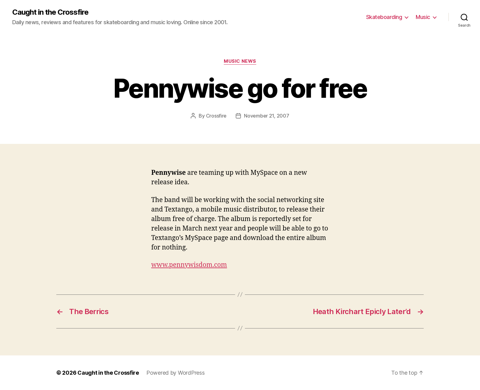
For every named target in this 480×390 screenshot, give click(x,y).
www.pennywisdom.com (189, 265)
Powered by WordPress (175, 372)
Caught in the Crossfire (50, 12)
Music (423, 17)
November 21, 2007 (266, 116)
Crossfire (216, 116)
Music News (240, 61)
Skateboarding (384, 17)
